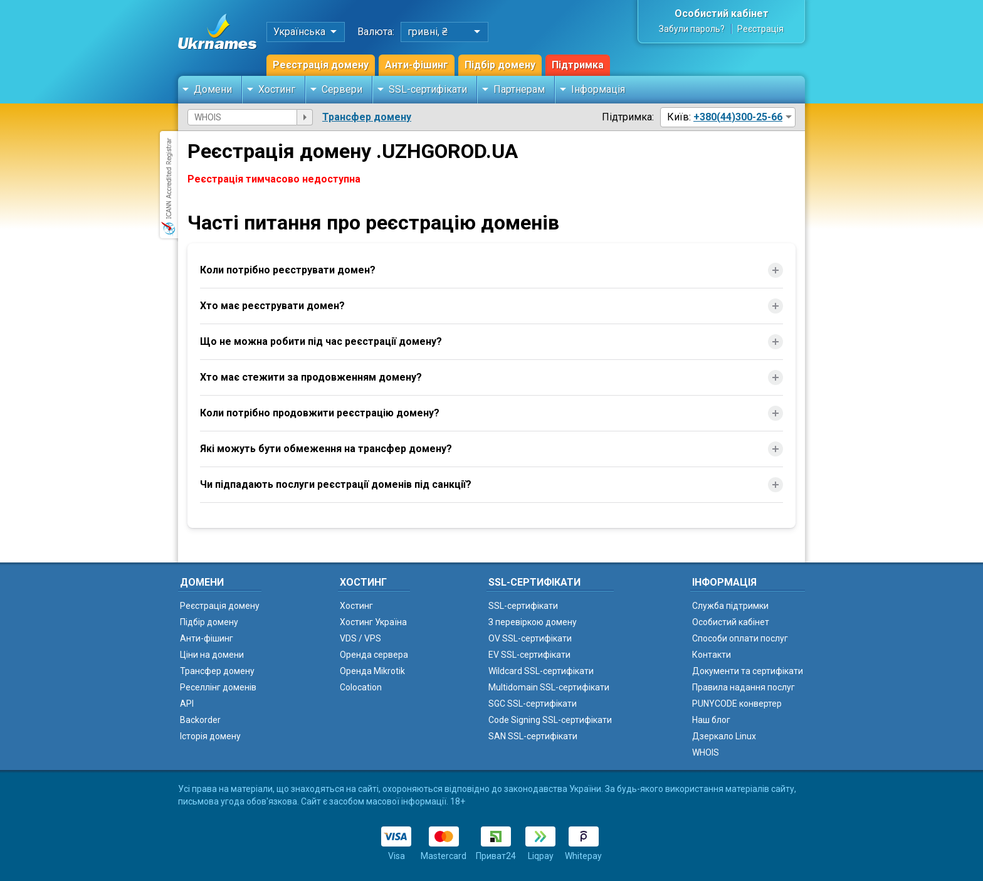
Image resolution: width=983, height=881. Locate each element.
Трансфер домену (366, 117)
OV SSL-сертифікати (530, 638)
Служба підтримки (730, 606)
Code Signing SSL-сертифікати (550, 720)
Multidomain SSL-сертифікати (548, 687)
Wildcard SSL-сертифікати (541, 671)
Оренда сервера (374, 655)
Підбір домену (500, 65)
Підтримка (578, 65)
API (187, 704)
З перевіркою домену (532, 622)
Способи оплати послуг (740, 638)
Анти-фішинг (416, 65)
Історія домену (210, 736)
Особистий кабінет (722, 13)
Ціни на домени (212, 655)
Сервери (342, 89)
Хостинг (276, 89)
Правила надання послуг (743, 687)
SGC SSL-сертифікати (532, 704)
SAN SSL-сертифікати (532, 736)
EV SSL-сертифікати (529, 655)
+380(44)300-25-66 (737, 117)
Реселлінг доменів (218, 687)
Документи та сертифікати (747, 671)
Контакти (711, 655)
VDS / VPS (360, 638)
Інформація (598, 89)
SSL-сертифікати (428, 89)
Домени (213, 89)
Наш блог (711, 720)
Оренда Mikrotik (372, 671)
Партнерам (519, 89)
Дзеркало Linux (724, 736)
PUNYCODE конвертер (737, 704)
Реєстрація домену (321, 65)
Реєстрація (760, 29)
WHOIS (705, 752)
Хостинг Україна (373, 622)
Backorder (200, 720)
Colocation (361, 687)
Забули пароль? (692, 29)
